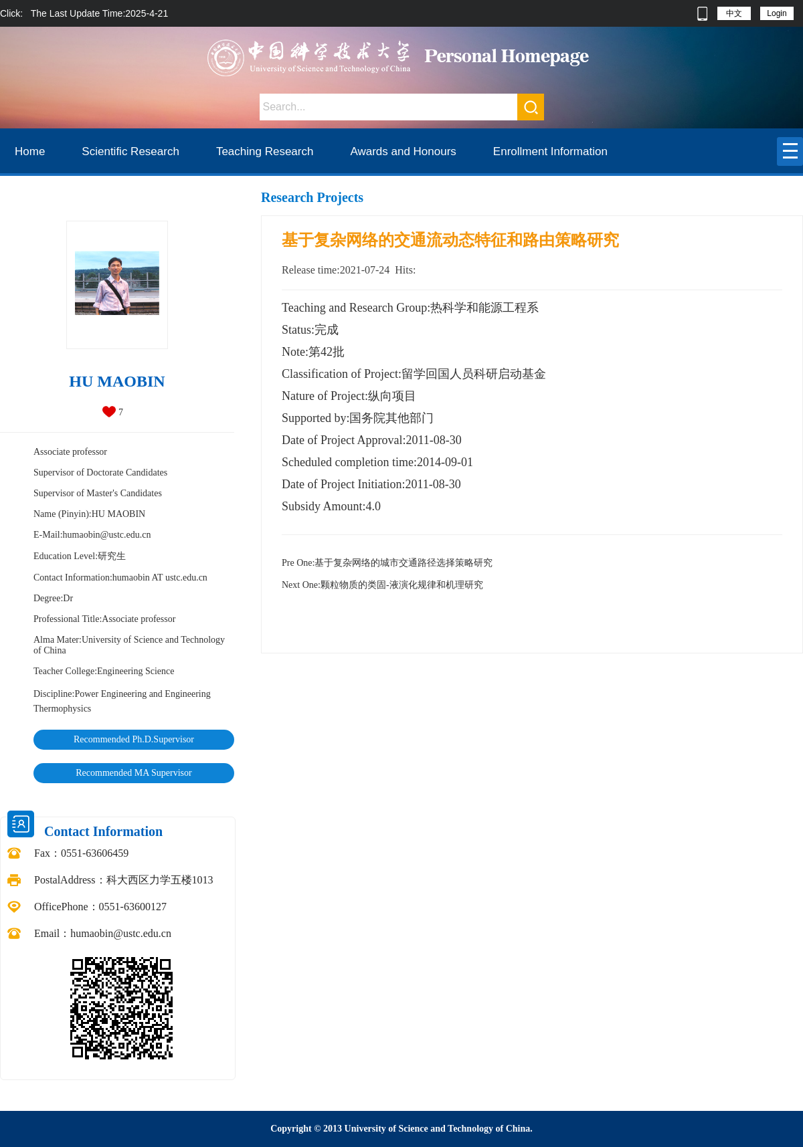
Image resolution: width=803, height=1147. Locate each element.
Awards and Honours (403, 151)
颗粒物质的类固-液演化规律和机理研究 (382, 585)
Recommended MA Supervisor (133, 773)
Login (776, 13)
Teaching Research (265, 151)
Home (30, 151)
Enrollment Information (550, 151)
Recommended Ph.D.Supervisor (134, 739)
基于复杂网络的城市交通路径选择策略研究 (387, 563)
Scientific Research (130, 151)
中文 (734, 13)
